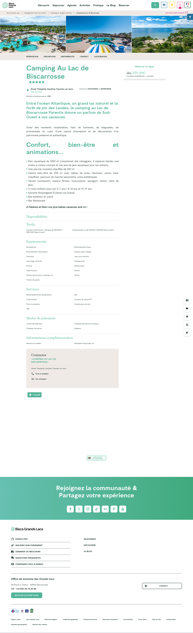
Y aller (36, 395)
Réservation (32, 56)
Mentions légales (51, 619)
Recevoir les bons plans (27, 595)
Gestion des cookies (39, 624)
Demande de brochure (27, 551)
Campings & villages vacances (61, 13)
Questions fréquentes (28, 558)
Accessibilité (128, 619)
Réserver (124, 5)
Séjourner (58, 5)
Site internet (41, 379)
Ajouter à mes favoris (177, 12)
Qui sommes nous (32, 619)
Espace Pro (21, 539)
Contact (84, 56)
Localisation (100, 56)
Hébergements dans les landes (35, 13)
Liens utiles (142, 619)
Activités (85, 5)
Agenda (71, 5)
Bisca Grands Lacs (13, 13)
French (187, 4)
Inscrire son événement (29, 545)
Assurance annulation (110, 619)
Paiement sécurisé (90, 619)
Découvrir (43, 5)
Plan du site (156, 619)
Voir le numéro (42, 374)
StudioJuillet (171, 619)
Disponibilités (67, 56)
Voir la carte (36, 91)
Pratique (98, 5)
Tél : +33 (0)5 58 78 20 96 (23, 589)
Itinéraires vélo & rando (29, 564)
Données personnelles (19, 624)
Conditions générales (70, 619)
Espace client (16, 619)
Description (49, 56)
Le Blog (111, 5)
